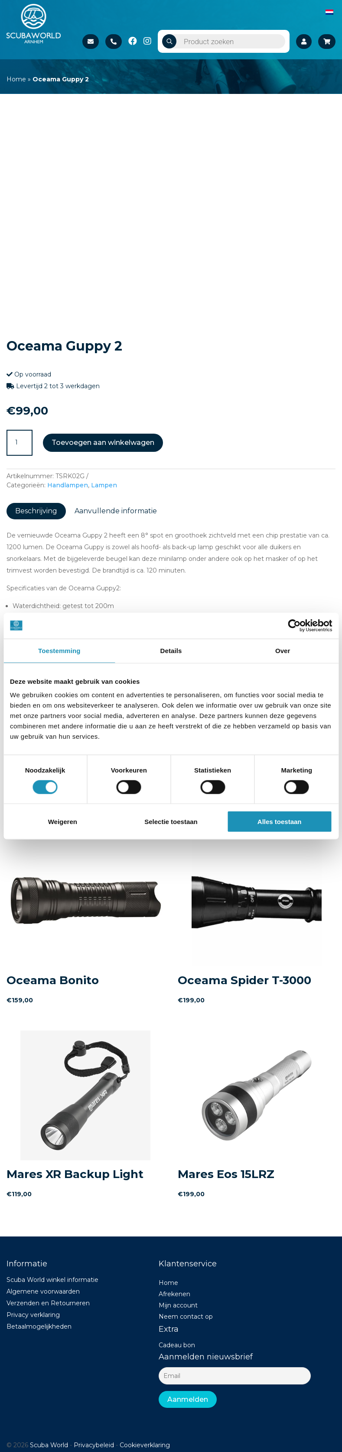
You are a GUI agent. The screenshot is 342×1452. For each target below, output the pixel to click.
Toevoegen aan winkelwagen (103, 442)
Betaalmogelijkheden (39, 1326)
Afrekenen (174, 1294)
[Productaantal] (20, 443)
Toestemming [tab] (59, 650)
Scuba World (49, 1445)
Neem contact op (186, 1316)
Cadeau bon (177, 1345)
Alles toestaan (279, 821)
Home (16, 79)
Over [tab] (282, 650)
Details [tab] (171, 650)
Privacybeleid (94, 1445)
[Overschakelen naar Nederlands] (329, 11)
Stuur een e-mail (91, 41)
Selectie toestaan (171, 821)
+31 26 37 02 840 (114, 41)
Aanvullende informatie (116, 511)
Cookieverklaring (145, 1445)
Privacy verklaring (33, 1315)
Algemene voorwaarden (43, 1291)
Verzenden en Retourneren (48, 1303)
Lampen (104, 485)
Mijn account (178, 1305)
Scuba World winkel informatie (52, 1280)
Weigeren (62, 821)
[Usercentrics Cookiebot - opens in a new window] (294, 625)
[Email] (235, 1375)
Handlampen (67, 485)
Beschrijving (36, 511)
